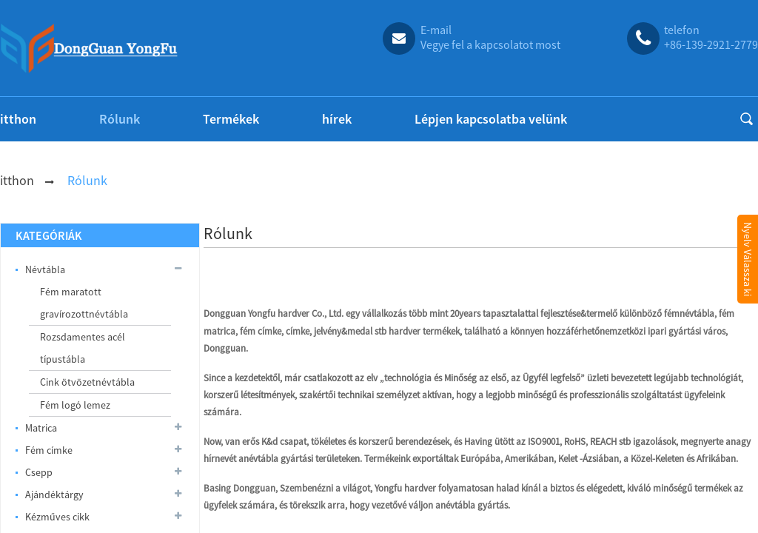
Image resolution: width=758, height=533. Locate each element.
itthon (18, 118)
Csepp (104, 472)
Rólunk (119, 118)
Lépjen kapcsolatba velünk (491, 118)
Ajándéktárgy (104, 494)
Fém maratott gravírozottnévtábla (84, 303)
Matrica (104, 428)
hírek (337, 118)
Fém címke (104, 450)
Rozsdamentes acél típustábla (82, 348)
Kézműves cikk (104, 516)
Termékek (231, 118)
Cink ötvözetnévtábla (87, 382)
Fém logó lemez (75, 405)
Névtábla (104, 269)
